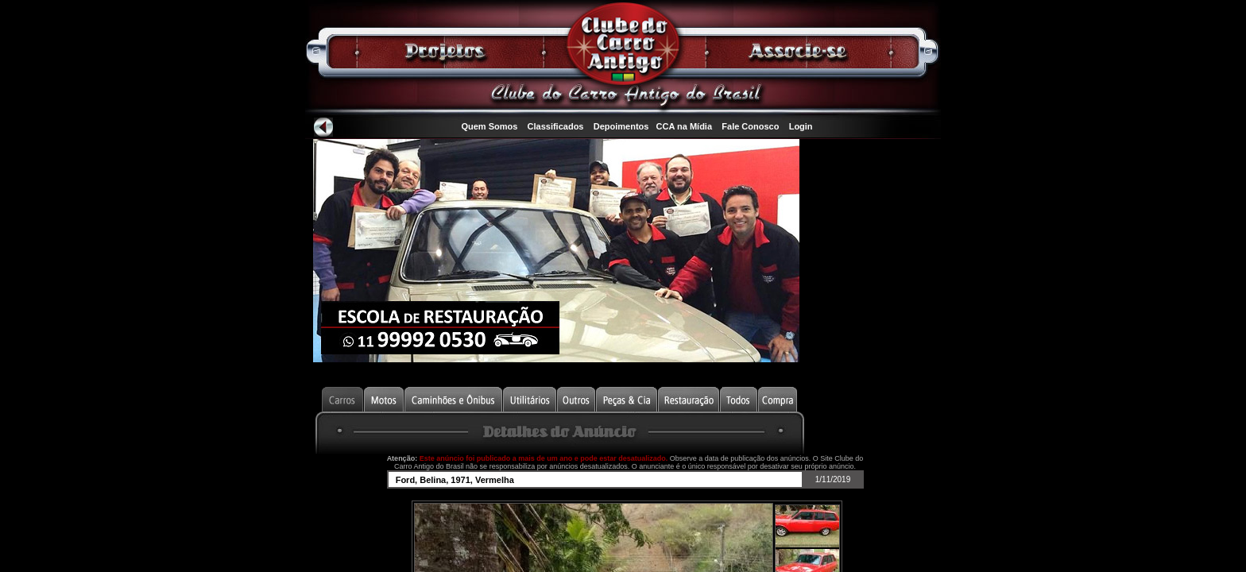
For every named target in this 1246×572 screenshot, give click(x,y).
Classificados (556, 126)
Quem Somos (489, 126)
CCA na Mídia (684, 126)
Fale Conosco (750, 126)
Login (801, 126)
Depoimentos (621, 126)
